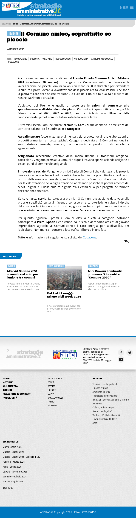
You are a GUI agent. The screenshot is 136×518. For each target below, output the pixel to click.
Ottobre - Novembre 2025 (15, 471)
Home (6, 378)
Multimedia (10, 386)
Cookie (51, 382)
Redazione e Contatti (17, 394)
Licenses (52, 390)
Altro (94, 423)
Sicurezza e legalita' (102, 411)
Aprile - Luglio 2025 (12, 466)
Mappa (51, 394)
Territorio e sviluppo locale (105, 384)
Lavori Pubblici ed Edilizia (104, 419)
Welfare (47, 58)
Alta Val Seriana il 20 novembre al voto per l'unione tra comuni (22, 274)
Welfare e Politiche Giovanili (106, 415)
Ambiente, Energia (101, 391)
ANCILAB (45, 512)
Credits (51, 386)
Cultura (34, 58)
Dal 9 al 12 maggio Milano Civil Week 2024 (64, 295)
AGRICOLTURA (81, 58)
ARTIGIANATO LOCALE (102, 58)
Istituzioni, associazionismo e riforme (110, 399)
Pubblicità (10, 398)
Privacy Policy (55, 378)
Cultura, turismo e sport (103, 407)
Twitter (51, 402)
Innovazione (20, 58)
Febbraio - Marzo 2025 (14, 461)
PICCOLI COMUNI (63, 58)
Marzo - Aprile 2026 (12, 447)
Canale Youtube (55, 398)
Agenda (7, 390)
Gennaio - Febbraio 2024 (15, 476)
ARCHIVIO (8, 488)
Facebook (52, 406)
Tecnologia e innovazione (104, 395)
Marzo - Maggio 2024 (13, 481)
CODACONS (13, 61)
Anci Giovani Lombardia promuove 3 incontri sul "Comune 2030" (105, 274)
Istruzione (97, 403)
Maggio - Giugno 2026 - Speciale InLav (21, 456)
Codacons (89, 237)
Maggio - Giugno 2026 (13, 451)
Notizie (8, 382)
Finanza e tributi (100, 388)
